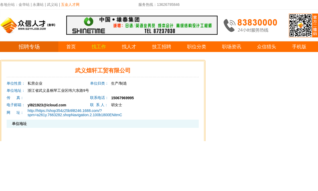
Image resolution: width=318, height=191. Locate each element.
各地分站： (9, 4)
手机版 (299, 46)
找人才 (129, 46)
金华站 (24, 4)
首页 (71, 46)
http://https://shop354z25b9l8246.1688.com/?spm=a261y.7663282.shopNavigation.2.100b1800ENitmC (75, 112)
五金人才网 (70, 4)
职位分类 (196, 46)
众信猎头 (266, 46)
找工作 (99, 46)
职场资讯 (231, 46)
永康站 (38, 4)
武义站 (52, 4)
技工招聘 (161, 46)
